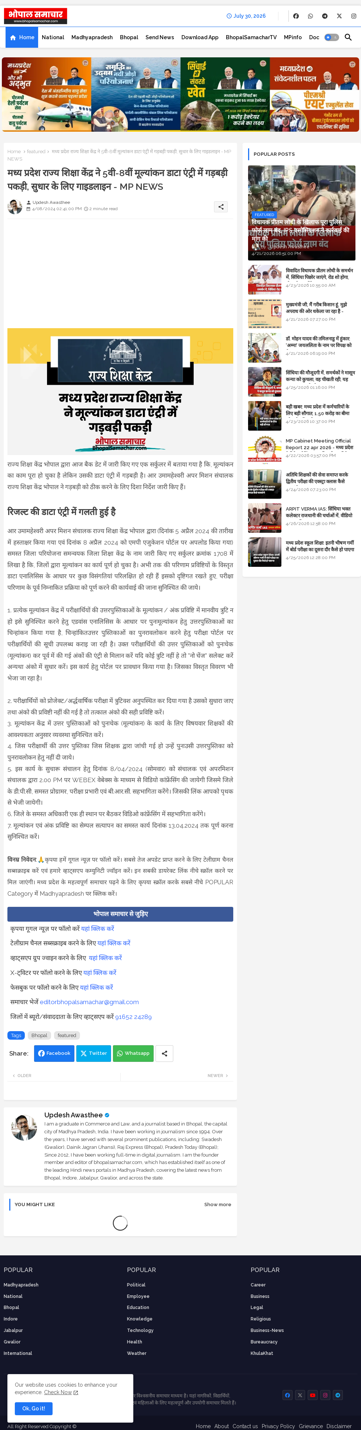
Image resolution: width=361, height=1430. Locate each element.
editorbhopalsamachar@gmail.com (89, 1002)
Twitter (98, 1053)
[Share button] (164, 1053)
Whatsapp (137, 1053)
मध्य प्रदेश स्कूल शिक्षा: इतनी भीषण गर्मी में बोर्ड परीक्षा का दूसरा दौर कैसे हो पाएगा (320, 546)
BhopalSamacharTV (251, 37)
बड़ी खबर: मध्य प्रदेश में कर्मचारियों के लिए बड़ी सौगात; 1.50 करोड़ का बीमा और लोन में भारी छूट (317, 413)
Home (26, 37)
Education (138, 1307)
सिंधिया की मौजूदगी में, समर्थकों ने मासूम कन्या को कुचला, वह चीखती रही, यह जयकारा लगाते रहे (320, 379)
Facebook (58, 1053)
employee (138, 1296)
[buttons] (296, 16)
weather (136, 1353)
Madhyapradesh (92, 37)
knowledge (140, 1319)
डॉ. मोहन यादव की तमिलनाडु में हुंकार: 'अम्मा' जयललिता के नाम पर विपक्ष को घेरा (318, 345)
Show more (217, 1204)
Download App (199, 37)
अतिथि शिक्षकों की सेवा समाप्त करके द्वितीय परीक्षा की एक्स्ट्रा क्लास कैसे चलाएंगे (317, 481)
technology (140, 1330)
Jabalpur (13, 1330)
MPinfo (293, 37)
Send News (160, 37)
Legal (257, 1307)
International (18, 1353)
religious (261, 1319)
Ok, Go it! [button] (33, 1409)
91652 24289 (133, 1016)
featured (36, 151)
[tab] (22, 37)
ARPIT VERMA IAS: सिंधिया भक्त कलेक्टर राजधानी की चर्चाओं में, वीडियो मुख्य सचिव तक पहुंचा (319, 515)
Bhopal (129, 37)
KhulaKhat (262, 1353)
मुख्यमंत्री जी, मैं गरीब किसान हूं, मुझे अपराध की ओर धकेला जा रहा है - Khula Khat (316, 311)
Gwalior (12, 1342)
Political (136, 1285)
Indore (11, 1319)
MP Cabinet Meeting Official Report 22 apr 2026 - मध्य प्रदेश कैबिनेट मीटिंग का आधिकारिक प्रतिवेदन (319, 447)
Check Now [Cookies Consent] (58, 1392)
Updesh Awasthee (73, 1115)
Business (260, 1296)
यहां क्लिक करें (97, 928)
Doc (314, 37)
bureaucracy (264, 1342)
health (134, 1342)
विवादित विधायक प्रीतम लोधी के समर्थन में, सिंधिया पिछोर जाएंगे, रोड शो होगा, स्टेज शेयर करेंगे (319, 277)
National (53, 37)
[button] (331, 37)
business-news (267, 1330)
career (258, 1285)
